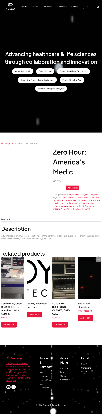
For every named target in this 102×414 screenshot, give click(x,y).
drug (69, 200)
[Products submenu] (52, 6)
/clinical (67, 194)
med (63, 203)
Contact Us (65, 379)
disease (63, 200)
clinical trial (89, 197)
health (75, 200)
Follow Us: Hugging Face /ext (51, 88)
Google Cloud (45, 71)
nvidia (68, 203)
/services (88, 194)
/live (82, 194)
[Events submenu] (78, 6)
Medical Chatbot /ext (72, 80)
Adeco (88, 206)
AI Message (14, 358)
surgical (56, 206)
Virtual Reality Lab (23, 71)
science (91, 203)
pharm (75, 203)
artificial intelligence (67, 197)
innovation (83, 200)
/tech (10, 143)
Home (4, 143)
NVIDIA (78, 209)
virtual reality (72, 206)
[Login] (92, 7)
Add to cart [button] (9, 324)
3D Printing (44, 387)
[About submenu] (27, 6)
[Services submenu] (66, 6)
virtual (63, 206)
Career (63, 376)
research (83, 203)
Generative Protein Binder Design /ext (37, 80)
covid (97, 197)
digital (56, 200)
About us (64, 368)
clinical (80, 197)
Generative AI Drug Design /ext (73, 71)
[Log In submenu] (87, 6)
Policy (84, 371)
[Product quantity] (58, 187)
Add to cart (73, 187)
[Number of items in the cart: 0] (97, 6)
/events (75, 194)
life (90, 200)
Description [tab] (6, 219)
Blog (62, 372)
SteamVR (86, 209)
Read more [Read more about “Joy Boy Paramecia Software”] (34, 314)
